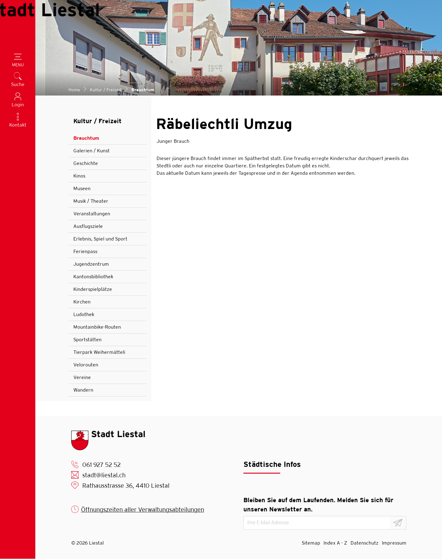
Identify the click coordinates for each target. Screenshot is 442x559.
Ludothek (83, 314)
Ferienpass (85, 251)
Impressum (394, 543)
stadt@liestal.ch (104, 475)
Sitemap (311, 543)
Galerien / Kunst (91, 151)
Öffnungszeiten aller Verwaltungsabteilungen (142, 509)
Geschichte (85, 163)
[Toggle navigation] (18, 61)
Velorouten (85, 365)
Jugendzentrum (91, 264)
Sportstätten (87, 339)
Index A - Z (335, 543)
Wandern (83, 390)
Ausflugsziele (88, 226)
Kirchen (82, 302)
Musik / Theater (90, 201)
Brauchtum (90, 139)
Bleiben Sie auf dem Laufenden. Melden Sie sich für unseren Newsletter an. (318, 504)
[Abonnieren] (398, 523)
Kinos (79, 176)
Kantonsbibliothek (93, 277)
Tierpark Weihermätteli (99, 352)
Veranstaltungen (91, 214)
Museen (82, 188)
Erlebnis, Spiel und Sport (100, 239)
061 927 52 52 (101, 464)
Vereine (82, 377)
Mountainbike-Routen (97, 327)
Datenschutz (364, 543)
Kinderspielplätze (92, 289)
